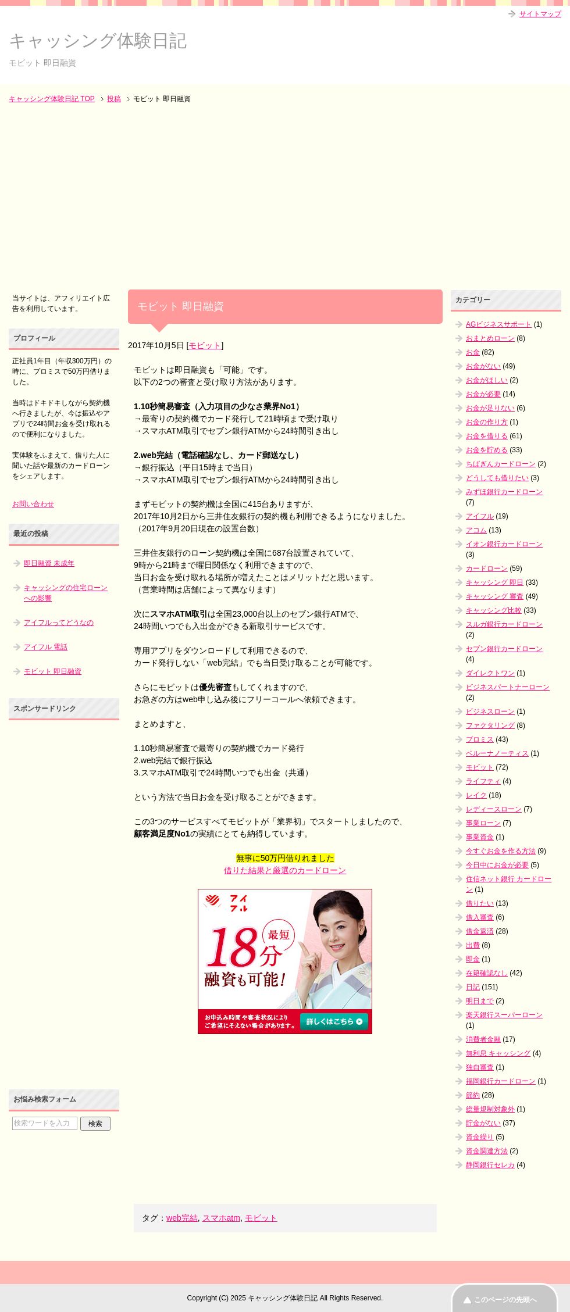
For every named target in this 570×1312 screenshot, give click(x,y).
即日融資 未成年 (49, 563)
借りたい (480, 903)
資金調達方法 (487, 1151)
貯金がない (483, 1123)
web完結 (182, 1217)
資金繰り (480, 1137)
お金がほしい (487, 380)
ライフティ (483, 781)
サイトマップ (540, 14)
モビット (204, 345)
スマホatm (221, 1217)
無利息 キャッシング (498, 1053)
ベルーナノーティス (497, 753)
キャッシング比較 (494, 610)
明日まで (480, 1001)
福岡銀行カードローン (501, 1081)
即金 (473, 959)
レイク (476, 795)
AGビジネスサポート (499, 324)
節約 (473, 1095)
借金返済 (480, 931)
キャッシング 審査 (494, 596)
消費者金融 (483, 1039)
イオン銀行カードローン (504, 544)
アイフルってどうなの (59, 623)
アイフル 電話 (45, 647)
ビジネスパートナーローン (508, 687)
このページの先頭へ (505, 1300)
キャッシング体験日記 (98, 40)
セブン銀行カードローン (504, 649)
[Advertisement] (285, 197)
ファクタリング (490, 725)
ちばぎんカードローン (501, 464)
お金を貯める (487, 450)
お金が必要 (483, 394)
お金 (473, 352)
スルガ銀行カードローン (504, 624)
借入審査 (480, 917)
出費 (473, 945)
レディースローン (494, 809)
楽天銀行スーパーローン (504, 1015)
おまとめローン (490, 338)
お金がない (483, 366)
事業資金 (480, 837)
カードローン (487, 568)
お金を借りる (487, 436)
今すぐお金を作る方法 (501, 851)
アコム (476, 530)
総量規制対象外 (490, 1109)
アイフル (480, 516)
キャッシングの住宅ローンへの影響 (66, 593)
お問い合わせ (33, 504)
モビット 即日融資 (52, 671)
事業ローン (483, 823)
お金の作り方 (487, 422)
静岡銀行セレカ (490, 1165)
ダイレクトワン (490, 673)
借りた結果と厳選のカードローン (285, 870)
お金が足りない (490, 408)
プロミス (480, 739)
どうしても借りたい (497, 478)
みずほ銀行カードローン (504, 492)
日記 (473, 987)
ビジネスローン (490, 711)
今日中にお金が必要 (497, 865)
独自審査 (480, 1067)
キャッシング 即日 (494, 582)
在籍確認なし (487, 973)
